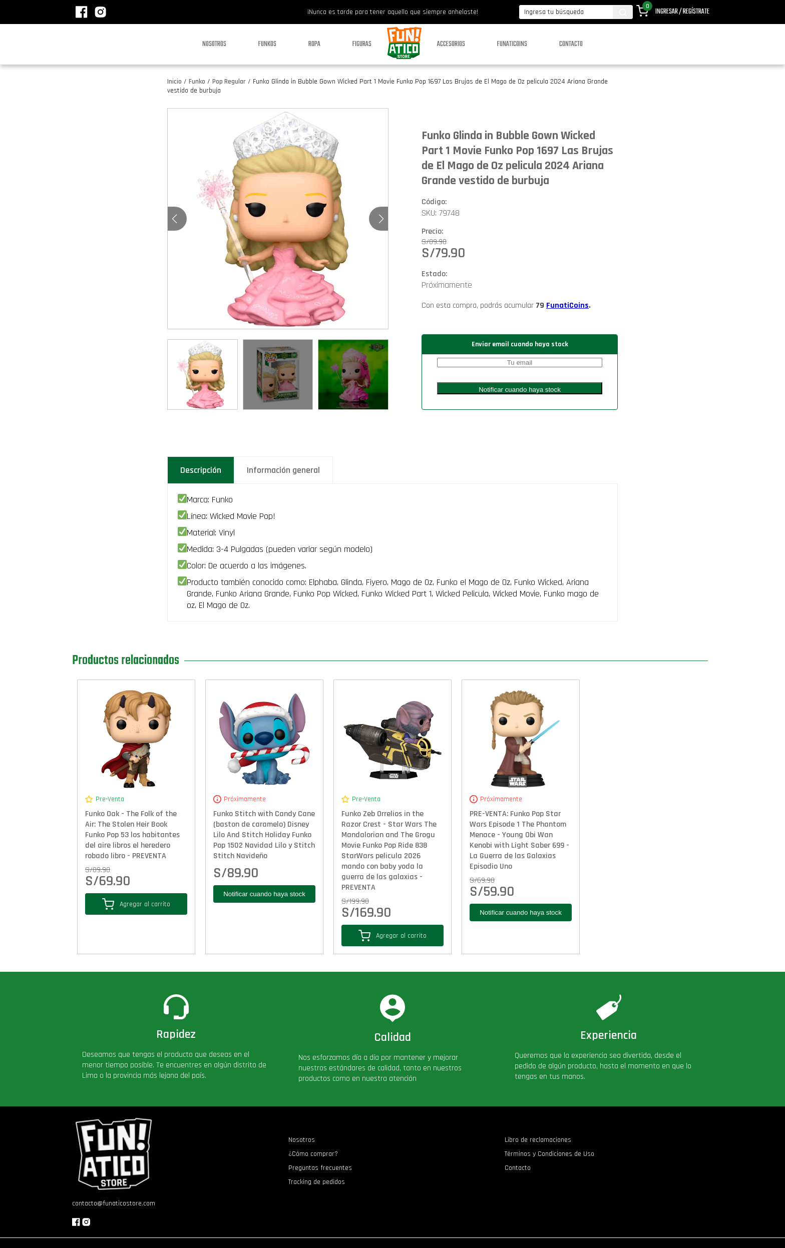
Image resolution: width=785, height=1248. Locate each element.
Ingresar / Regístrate (682, 12)
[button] (381, 219)
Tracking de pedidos (316, 1181)
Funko (197, 81)
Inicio (174, 81)
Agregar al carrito (136, 904)
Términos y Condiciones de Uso (549, 1153)
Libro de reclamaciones (538, 1139)
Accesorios (451, 44)
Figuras (361, 44)
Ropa (314, 44)
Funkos (267, 44)
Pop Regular (229, 81)
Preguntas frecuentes (320, 1167)
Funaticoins (512, 44)
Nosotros (214, 44)
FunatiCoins (567, 305)
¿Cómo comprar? (313, 1153)
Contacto (571, 44)
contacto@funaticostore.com (113, 1203)
